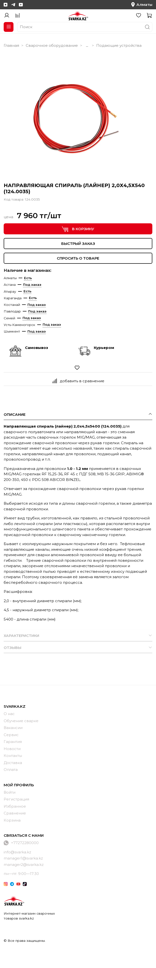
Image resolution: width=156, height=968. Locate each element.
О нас (9, 713)
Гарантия (13, 741)
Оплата (11, 769)
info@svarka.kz (17, 852)
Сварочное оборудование (52, 45)
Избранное (15, 806)
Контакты (13, 755)
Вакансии (13, 727)
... (87, 45)
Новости (12, 748)
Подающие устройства (119, 45)
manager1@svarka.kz (23, 858)
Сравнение (15, 813)
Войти (9, 792)
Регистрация (16, 799)
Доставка (13, 762)
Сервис (11, 734)
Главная (11, 45)
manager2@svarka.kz (24, 864)
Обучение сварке (21, 720)
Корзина (12, 820)
